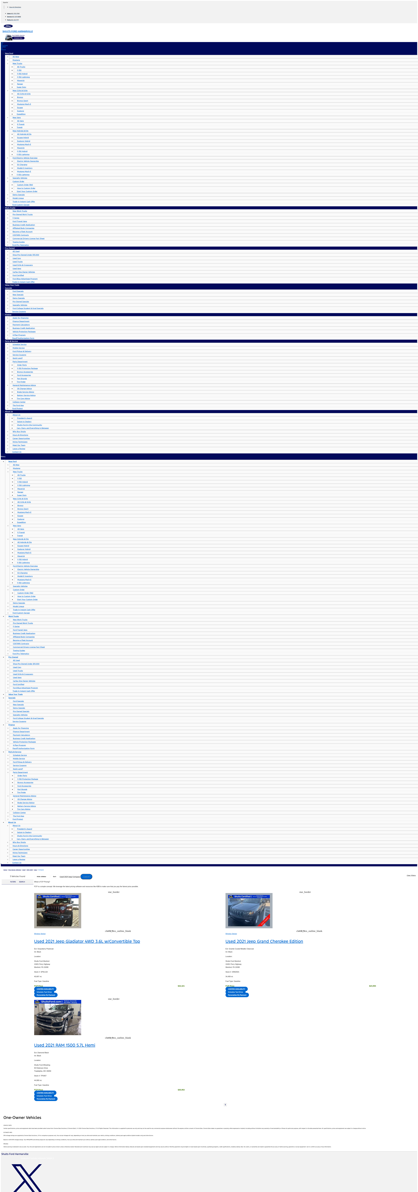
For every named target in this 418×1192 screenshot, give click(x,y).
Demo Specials (19, 195)
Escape (20, 107)
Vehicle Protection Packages (24, 331)
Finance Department (21, 321)
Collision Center (19, 402)
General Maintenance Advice (24, 385)
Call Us (2, 43)
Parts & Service (11, 341)
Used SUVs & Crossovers (23, 265)
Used (23, 870)
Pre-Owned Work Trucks (23, 214)
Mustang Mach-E (24, 104)
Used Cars (17, 258)
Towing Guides (19, 242)
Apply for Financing (20, 318)
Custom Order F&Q (25, 185)
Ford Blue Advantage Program (25, 279)
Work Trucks (10, 208)
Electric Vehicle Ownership (28, 161)
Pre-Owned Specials (21, 301)
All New (16, 57)
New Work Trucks (20, 211)
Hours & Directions (20, 435)
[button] (86, 876)
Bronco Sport (22, 101)
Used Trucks (18, 261)
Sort (54, 876)
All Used (16, 251)
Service (3, 49)
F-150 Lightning (23, 77)
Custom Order (18, 181)
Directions (4, 45)
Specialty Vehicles (20, 178)
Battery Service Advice (26, 395)
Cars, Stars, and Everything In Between (33, 428)
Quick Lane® (18, 358)
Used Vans (17, 268)
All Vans (20, 121)
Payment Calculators (21, 325)
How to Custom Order (26, 188)
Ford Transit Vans (20, 221)
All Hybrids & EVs (24, 134)
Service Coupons (19, 311)
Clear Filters (411, 875)
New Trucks (17, 63)
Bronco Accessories (25, 372)
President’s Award (24, 418)
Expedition (21, 114)
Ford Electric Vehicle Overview (25, 158)
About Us (9, 411)
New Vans (17, 117)
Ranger (20, 84)
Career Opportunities (21, 438)
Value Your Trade (12, 285)
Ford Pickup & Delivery (22, 351)
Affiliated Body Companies (23, 228)
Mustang (16, 60)
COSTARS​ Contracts (21, 235)
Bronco (20, 97)
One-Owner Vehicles (14, 870)
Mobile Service (19, 348)
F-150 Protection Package (27, 368)
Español (5, 2)
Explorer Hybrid (23, 141)
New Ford (9, 53)
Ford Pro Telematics (20, 245)
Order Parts (22, 365)
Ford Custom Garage (20, 205)
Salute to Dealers (24, 421)
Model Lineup (18, 198)
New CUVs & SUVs (20, 90)
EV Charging (22, 164)
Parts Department (20, 361)
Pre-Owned (10, 248)
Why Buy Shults (19, 431)
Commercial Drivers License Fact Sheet (29, 238)
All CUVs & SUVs (24, 94)
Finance (8, 314)
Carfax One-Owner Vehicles (24, 272)
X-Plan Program (19, 335)
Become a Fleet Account (22, 231)
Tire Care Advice (23, 398)
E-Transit (20, 124)
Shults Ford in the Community (29, 425)
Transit (19, 127)
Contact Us (3, 47)
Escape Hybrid (23, 137)
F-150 (19, 70)
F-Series (16, 218)
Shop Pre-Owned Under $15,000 (26, 255)
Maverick (20, 80)
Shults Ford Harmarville (18, 31)
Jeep (35, 870)
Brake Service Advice (25, 392)
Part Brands (22, 378)
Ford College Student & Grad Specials (28, 308)
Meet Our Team (19, 445)
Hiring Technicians (20, 442)
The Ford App (18, 405)
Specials (8, 288)
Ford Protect (17, 408)
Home (5, 870)
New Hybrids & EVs (20, 131)
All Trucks (21, 67)
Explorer (20, 111)
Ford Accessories (24, 375)
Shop (3, 1106)
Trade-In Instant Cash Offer (24, 201)
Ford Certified (18, 275)
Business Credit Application (24, 225)
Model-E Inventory (24, 168)
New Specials (18, 295)
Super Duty (21, 87)
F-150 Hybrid (22, 74)
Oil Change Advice (24, 388)
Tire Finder (21, 382)
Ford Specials (18, 291)
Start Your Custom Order (27, 191)
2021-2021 (30, 870)
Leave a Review (19, 449)
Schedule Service (19, 344)
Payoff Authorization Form (23, 338)
